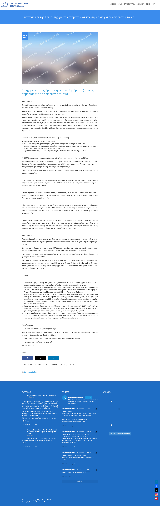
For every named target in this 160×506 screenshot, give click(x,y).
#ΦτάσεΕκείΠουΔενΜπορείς (71, 422)
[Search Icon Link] (157, 4)
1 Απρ (88, 409)
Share (35, 424)
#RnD (71, 443)
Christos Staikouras (68, 409)
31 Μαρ (89, 432)
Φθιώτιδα (140, 4)
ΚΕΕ (54, 365)
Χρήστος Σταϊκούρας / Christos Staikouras (41, 396)
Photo (25, 421)
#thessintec (76, 434)
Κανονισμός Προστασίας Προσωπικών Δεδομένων (36, 502)
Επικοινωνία (150, 4)
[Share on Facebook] (27, 358)
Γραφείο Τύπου (129, 4)
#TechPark (65, 443)
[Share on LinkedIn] (53, 358)
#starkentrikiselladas (80, 419)
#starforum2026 (67, 419)
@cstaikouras (80, 409)
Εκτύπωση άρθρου (30, 372)
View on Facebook (27, 424)
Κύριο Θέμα (42, 365)
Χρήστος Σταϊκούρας (61, 365)
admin (71, 365)
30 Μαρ (89, 453)
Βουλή (120, 4)
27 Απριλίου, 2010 (28, 365)
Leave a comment (79, 365)
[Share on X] (40, 358)
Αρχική (113, 4)
